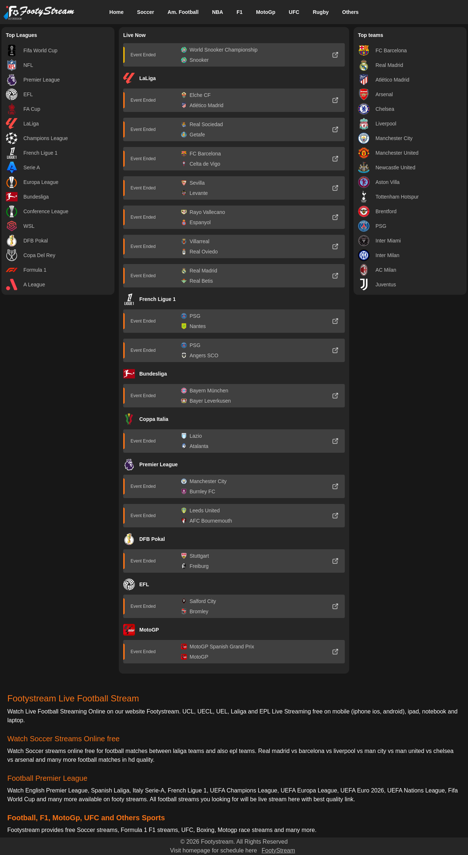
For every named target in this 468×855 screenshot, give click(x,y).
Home (116, 12)
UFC (294, 12)
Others (350, 12)
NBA (217, 12)
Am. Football (183, 12)
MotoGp (265, 12)
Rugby (321, 12)
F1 (239, 12)
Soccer (145, 12)
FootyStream (278, 850)
